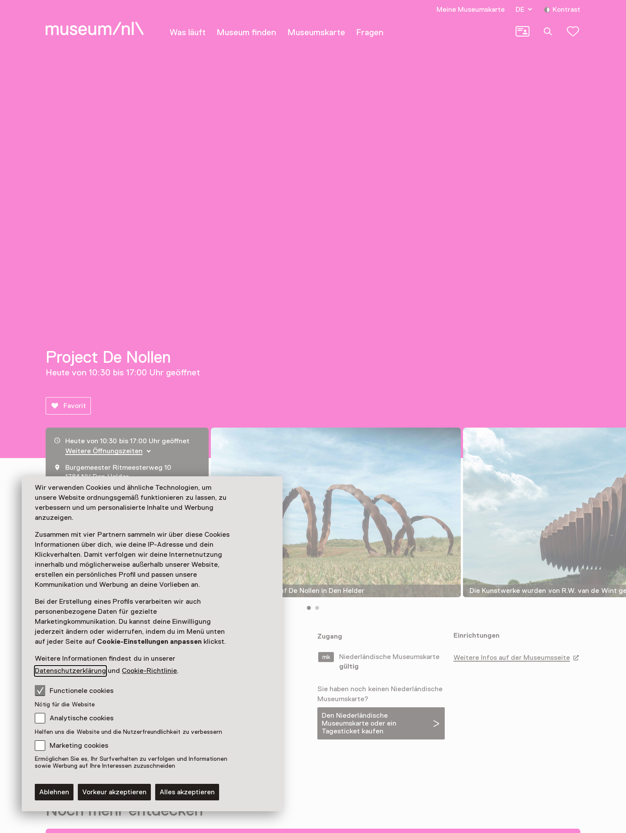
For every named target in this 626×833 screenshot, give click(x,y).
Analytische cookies (81, 718)
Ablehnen (54, 792)
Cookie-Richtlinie (149, 671)
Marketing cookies (79, 745)
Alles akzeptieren (187, 792)
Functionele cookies (74, 690)
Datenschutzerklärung (70, 671)
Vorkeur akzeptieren (114, 792)
